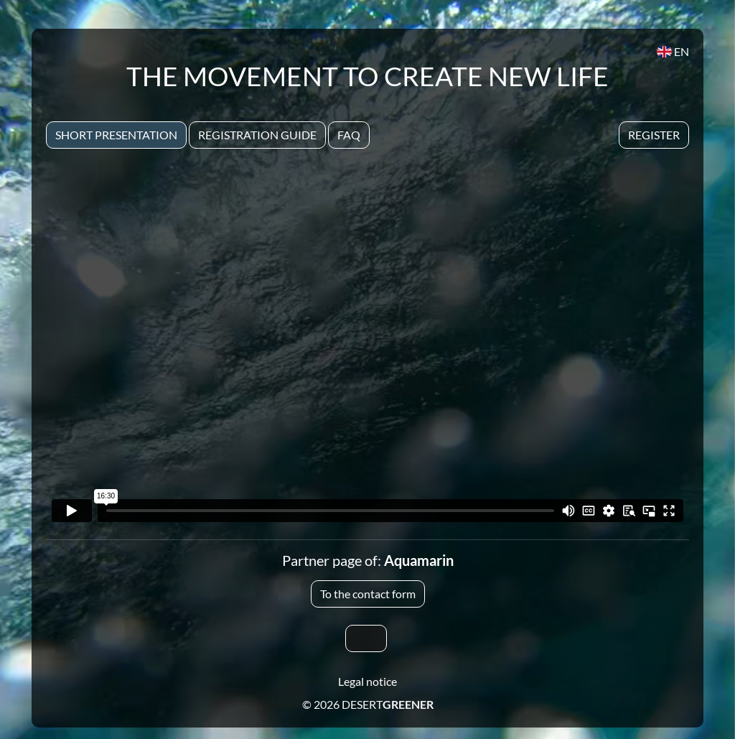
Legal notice (367, 681)
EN (673, 51)
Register (654, 134)
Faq (348, 134)
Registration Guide (257, 134)
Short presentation (116, 134)
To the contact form (368, 593)
